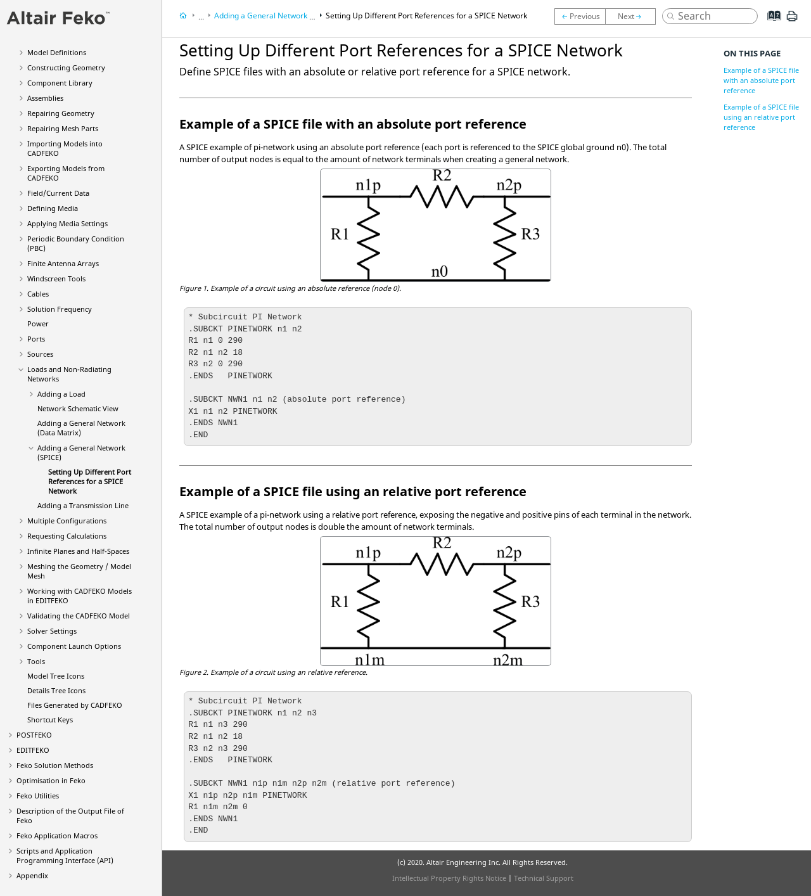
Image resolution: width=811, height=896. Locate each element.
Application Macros (57, 835)
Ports (36, 338)
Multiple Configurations (66, 520)
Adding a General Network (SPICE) (274, 15)
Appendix (32, 875)
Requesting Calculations (66, 536)
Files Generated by (74, 705)
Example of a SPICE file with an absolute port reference (761, 80)
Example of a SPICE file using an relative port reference (761, 117)
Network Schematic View (77, 408)
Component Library (60, 82)
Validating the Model (78, 615)
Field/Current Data (58, 193)
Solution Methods (54, 765)
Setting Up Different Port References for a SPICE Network (89, 481)
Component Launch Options (74, 646)
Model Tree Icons (55, 676)
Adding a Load (61, 394)
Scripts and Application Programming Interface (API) (64, 855)
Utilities (37, 795)
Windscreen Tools (56, 278)
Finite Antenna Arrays (63, 263)
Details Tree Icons (56, 690)
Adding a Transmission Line (83, 505)
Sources (40, 354)
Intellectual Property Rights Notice (449, 878)
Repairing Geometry (60, 113)
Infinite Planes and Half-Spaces (78, 551)
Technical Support (543, 878)
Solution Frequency (59, 309)
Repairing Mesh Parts (62, 128)
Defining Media (52, 208)
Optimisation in (51, 780)
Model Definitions (56, 52)
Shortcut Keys (50, 719)
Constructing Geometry (66, 67)
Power (38, 323)
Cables (38, 293)
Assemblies (45, 98)
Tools (36, 661)
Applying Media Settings (67, 223)
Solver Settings (52, 631)
